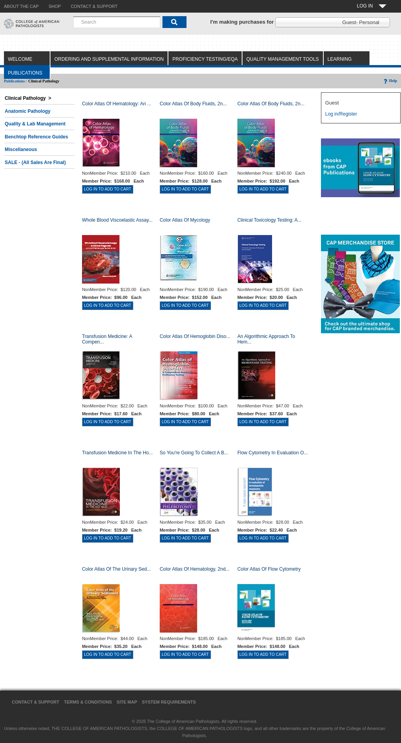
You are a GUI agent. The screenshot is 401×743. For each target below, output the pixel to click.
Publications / (15, 81)
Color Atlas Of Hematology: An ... (116, 103)
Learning (340, 59)
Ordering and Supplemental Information (109, 59)
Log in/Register (341, 114)
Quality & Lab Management (35, 124)
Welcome (20, 59)
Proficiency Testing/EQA (205, 59)
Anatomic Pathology (27, 111)
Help (389, 80)
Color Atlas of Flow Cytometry (269, 569)
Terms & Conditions (88, 702)
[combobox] (116, 22)
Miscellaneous (21, 149)
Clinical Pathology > (28, 98)
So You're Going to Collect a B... (194, 453)
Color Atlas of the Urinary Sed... (116, 569)
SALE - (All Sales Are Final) (35, 162)
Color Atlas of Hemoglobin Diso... (195, 336)
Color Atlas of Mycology (185, 220)
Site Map (127, 702)
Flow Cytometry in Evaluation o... (272, 453)
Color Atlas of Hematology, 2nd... (194, 569)
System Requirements (169, 702)
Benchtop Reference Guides (36, 137)
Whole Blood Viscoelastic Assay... (117, 220)
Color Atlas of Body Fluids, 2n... (193, 103)
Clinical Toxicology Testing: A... (269, 220)
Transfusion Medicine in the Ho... (117, 453)
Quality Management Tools (282, 59)
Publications (25, 73)
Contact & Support (35, 702)
